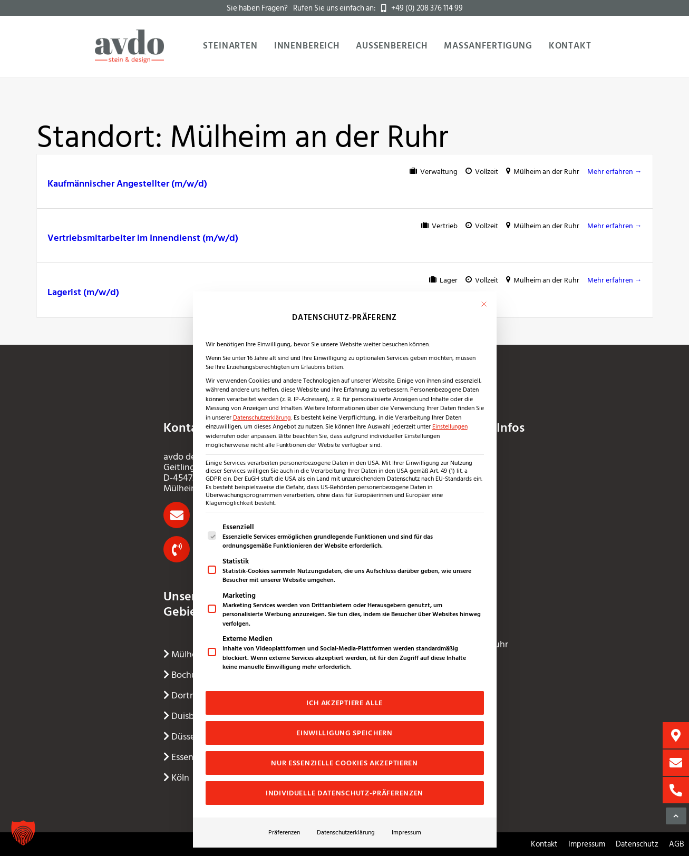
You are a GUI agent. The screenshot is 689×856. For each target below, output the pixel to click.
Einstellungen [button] (450, 426)
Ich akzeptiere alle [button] (344, 703)
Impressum (406, 832)
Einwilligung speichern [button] (344, 733)
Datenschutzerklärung (262, 417)
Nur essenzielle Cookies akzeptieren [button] (344, 763)
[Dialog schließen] (483, 304)
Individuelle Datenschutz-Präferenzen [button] (344, 793)
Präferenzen (284, 832)
